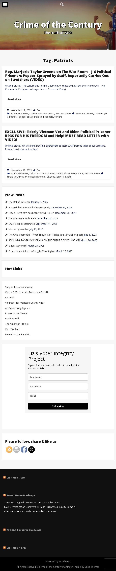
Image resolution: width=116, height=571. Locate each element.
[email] (58, 395)
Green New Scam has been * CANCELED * (31, 212)
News (68, 113)
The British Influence (19, 202)
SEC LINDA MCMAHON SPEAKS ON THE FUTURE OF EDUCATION (44, 240)
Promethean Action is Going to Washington (31, 251)
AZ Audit (9, 297)
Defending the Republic (17, 334)
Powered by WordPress (58, 561)
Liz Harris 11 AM (17, 547)
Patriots (13, 116)
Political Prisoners (43, 116)
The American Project (17, 323)
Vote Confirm (12, 329)
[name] (58, 377)
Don (38, 110)
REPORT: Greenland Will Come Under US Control (30, 511)
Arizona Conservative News (24, 529)
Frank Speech (12, 318)
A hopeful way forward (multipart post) (29, 207)
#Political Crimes (84, 113)
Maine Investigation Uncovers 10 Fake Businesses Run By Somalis (39, 507)
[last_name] (58, 386)
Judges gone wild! (17, 245)
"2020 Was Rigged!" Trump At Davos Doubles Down (32, 502)
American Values (19, 113)
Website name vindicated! (22, 218)
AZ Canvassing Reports (17, 308)
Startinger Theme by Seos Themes (80, 566)
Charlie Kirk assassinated (21, 223)
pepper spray (26, 116)
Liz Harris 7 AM (16, 477)
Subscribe (58, 406)
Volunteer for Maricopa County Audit (25, 302)
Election (60, 113)
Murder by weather (18, 229)
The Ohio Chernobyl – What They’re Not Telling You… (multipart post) (45, 234)
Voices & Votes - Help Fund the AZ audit (26, 292)
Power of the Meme (16, 313)
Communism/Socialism (41, 113)
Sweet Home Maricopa (21, 495)
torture (58, 116)
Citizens (99, 113)
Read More (14, 99)
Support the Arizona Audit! (19, 287)
